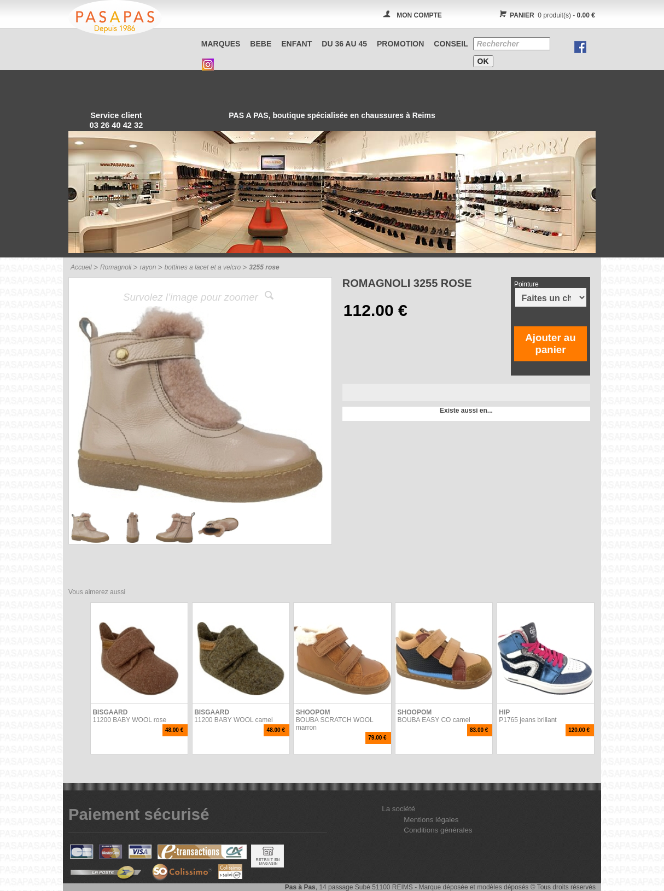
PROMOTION (400, 43)
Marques (221, 43)
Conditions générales (438, 830)
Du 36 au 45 (344, 43)
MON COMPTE (419, 15)
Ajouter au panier (550, 343)
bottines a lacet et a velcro (203, 267)
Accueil (81, 267)
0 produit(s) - (545, 15)
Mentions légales (431, 820)
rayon (147, 267)
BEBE (260, 43)
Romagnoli (115, 267)
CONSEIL (451, 43)
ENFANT (296, 43)
